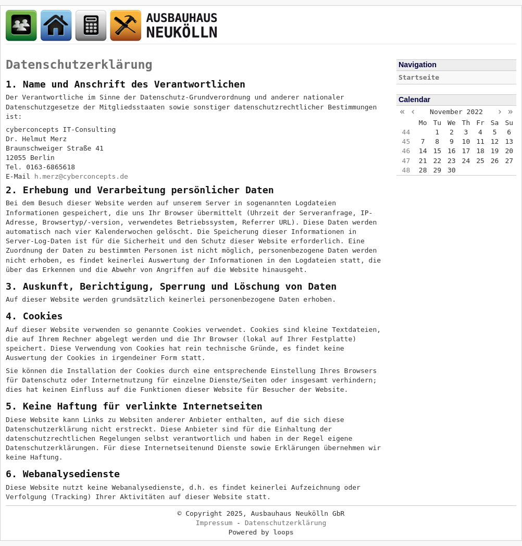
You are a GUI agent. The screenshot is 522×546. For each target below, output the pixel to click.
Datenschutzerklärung (79, 64)
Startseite (419, 77)
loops (283, 532)
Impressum (214, 523)
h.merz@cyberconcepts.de (81, 176)
